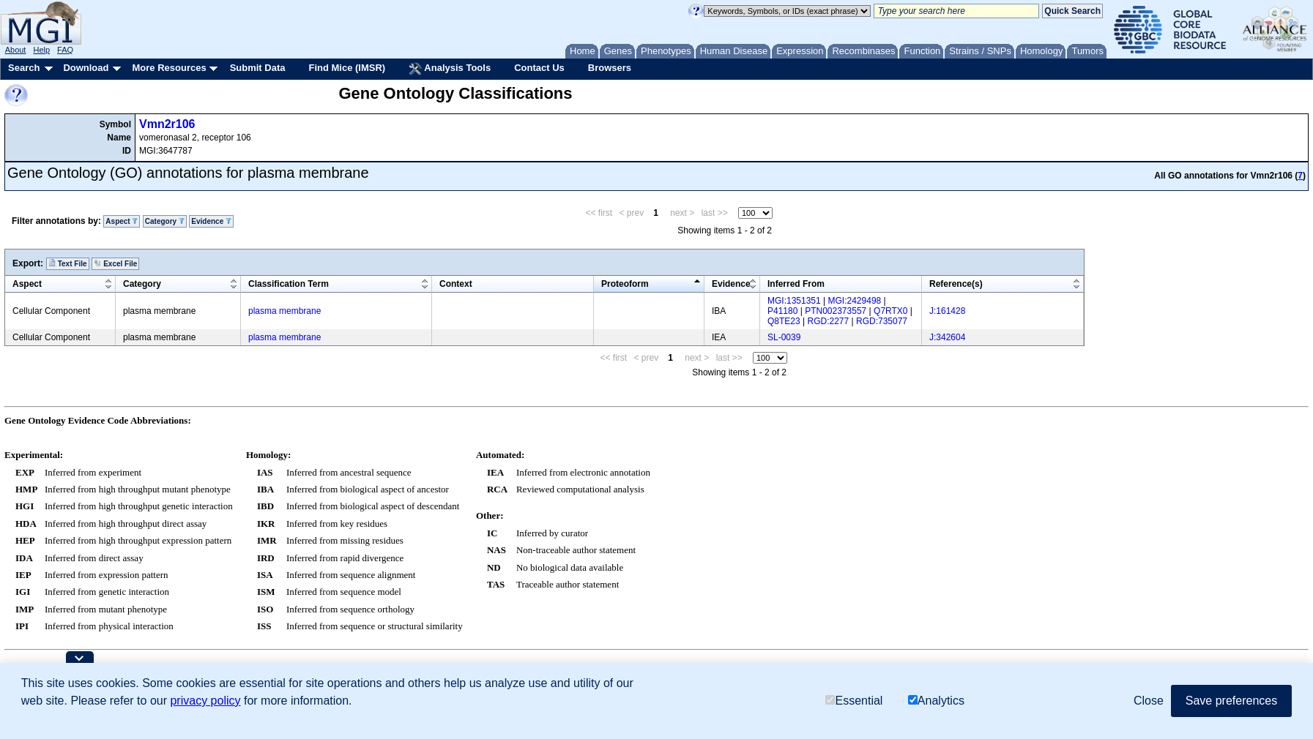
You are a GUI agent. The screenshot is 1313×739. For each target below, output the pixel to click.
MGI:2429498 (855, 301)
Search (24, 67)
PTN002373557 (835, 311)
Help (41, 49)
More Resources (169, 67)
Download (85, 67)
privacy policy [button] (205, 700)
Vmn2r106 (167, 124)
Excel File (115, 263)
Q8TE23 (783, 321)
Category (165, 221)
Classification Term (288, 284)
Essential (853, 700)
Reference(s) (956, 284)
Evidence (211, 221)
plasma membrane (284, 311)
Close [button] (1149, 700)
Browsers (609, 67)
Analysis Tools (450, 68)
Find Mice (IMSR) (346, 67)
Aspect (121, 221)
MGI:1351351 (794, 301)
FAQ (65, 49)
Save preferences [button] (1231, 700)
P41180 (782, 311)
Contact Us (539, 67)
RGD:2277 (828, 321)
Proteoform (625, 284)
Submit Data (258, 67)
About (15, 49)
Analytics (936, 700)
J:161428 (947, 311)
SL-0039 (783, 337)
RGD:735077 (881, 321)
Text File (67, 263)
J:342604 (947, 337)
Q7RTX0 (890, 311)
